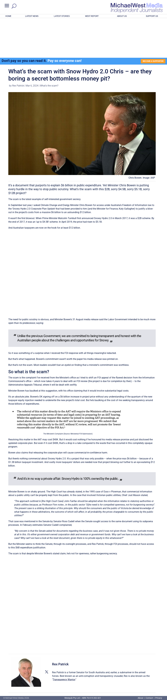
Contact (149, 698)
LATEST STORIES (62, 16)
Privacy (158, 698)
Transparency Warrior (64, 640)
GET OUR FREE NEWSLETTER (83, 678)
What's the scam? (49, 47)
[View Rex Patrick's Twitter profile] (46, 633)
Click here (95, 683)
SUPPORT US (152, 16)
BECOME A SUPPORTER (152, 22)
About (141, 698)
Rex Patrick (18, 47)
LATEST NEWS (31, 16)
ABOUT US (122, 16)
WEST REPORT (92, 16)
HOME (8, 16)
